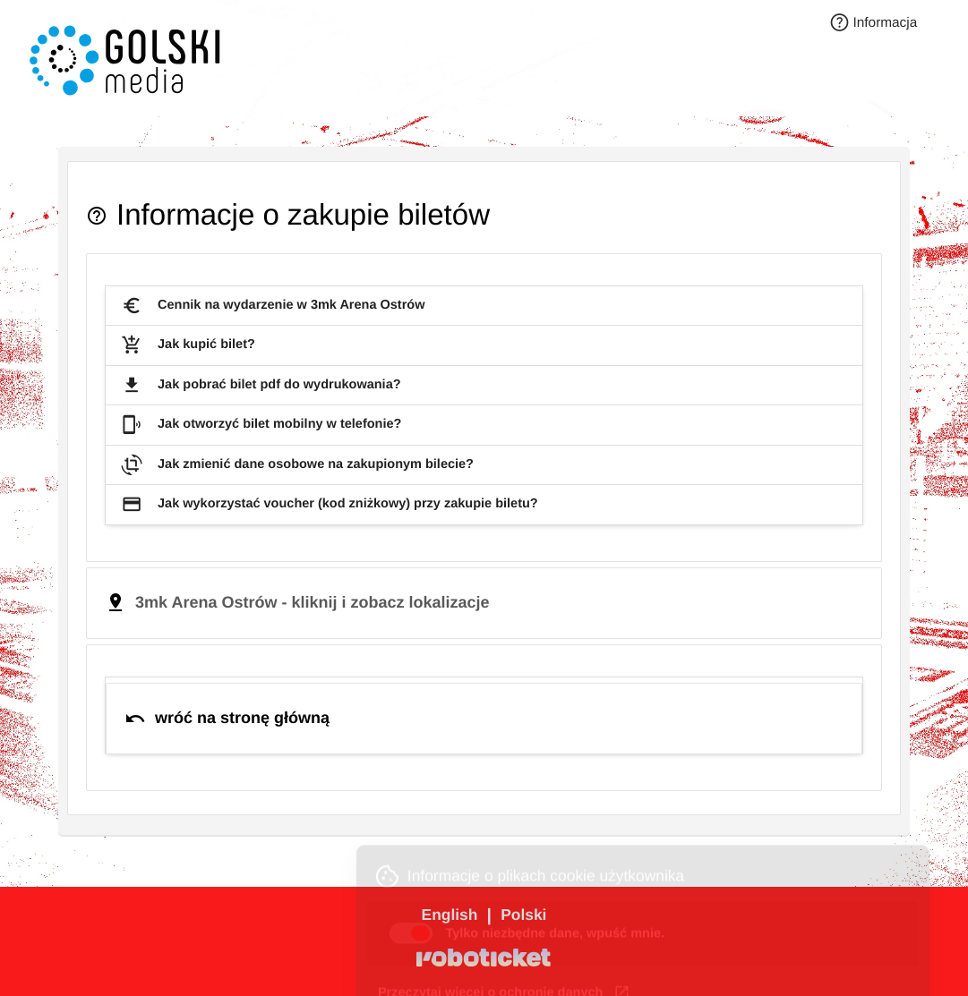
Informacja (873, 23)
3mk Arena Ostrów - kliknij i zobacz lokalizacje (312, 602)
